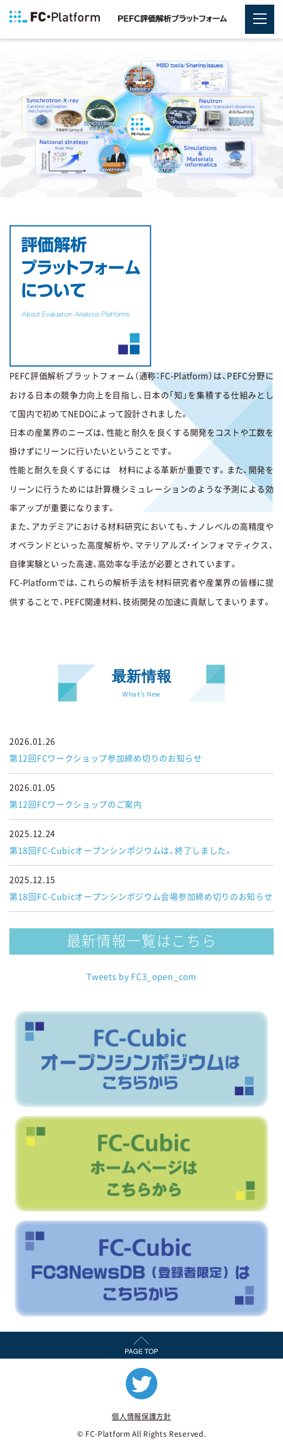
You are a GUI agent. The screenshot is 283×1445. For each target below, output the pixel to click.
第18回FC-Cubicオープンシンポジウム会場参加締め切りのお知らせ (141, 897)
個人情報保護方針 (141, 1416)
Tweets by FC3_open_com (141, 977)
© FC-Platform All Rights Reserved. (141, 1433)
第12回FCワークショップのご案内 (75, 804)
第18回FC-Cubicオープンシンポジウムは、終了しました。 (121, 851)
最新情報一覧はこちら (142, 941)
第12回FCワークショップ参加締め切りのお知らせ (105, 758)
